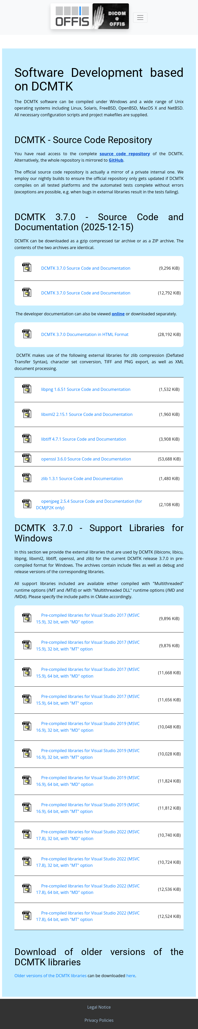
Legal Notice (99, 1007)
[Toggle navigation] (140, 17)
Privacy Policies (99, 1020)
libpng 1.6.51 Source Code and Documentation (85, 389)
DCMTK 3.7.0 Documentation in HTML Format (84, 334)
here (130, 975)
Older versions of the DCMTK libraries (50, 975)
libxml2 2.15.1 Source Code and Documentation (87, 414)
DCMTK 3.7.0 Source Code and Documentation (85, 268)
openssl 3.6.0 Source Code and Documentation (86, 459)
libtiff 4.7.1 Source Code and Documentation (83, 439)
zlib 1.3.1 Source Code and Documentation (82, 478)
